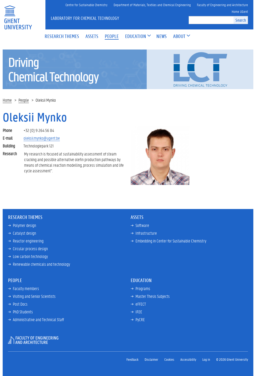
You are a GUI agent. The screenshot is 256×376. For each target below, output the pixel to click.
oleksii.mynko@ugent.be (42, 138)
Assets (137, 217)
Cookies (169, 359)
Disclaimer (151, 359)
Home (7, 100)
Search (240, 20)
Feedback (132, 359)
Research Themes (25, 217)
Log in (206, 359)
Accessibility (188, 359)
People (23, 100)
